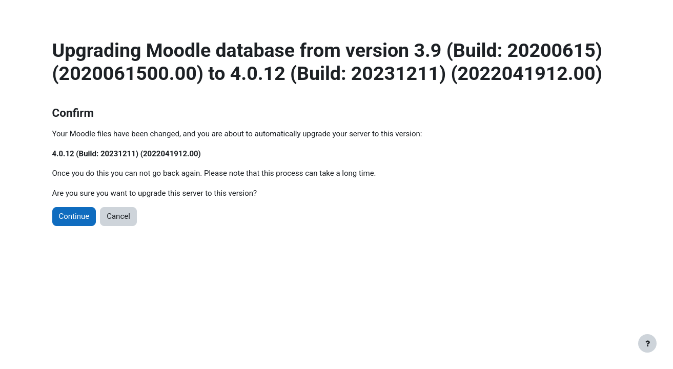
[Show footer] (647, 343)
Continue (74, 216)
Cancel (118, 216)
